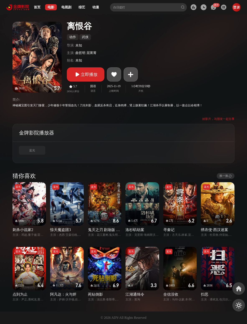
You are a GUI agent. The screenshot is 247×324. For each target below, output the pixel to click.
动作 (72, 37)
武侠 (85, 37)
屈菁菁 (91, 53)
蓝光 (32, 150)
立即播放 (86, 74)
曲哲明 (80, 53)
